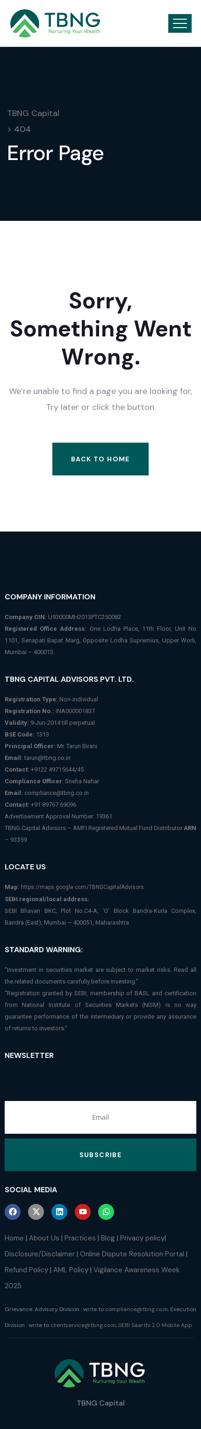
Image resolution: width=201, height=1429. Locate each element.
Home (14, 1238)
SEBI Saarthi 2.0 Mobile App (155, 1325)
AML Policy (70, 1270)
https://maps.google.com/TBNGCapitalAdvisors (82, 887)
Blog (108, 1238)
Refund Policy (26, 1270)
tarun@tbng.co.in (47, 757)
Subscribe (100, 1155)
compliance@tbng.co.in (56, 792)
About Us (44, 1238)
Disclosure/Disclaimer (40, 1254)
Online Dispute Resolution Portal (132, 1254)
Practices (80, 1238)
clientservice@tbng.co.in (83, 1325)
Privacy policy (142, 1238)
